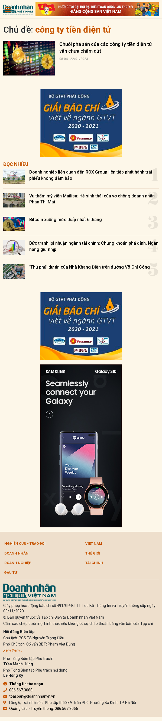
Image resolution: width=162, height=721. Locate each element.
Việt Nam (93, 543)
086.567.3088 (18, 690)
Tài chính (94, 563)
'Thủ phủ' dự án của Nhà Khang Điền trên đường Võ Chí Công (89, 267)
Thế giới (92, 553)
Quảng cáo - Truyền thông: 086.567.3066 (40, 708)
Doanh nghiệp (17, 563)
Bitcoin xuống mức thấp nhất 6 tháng (65, 219)
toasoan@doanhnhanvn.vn (29, 696)
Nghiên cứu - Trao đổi (25, 543)
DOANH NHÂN (16, 553)
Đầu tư (10, 573)
